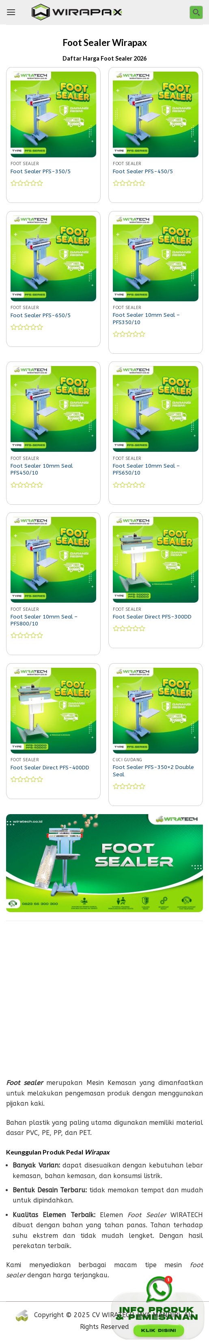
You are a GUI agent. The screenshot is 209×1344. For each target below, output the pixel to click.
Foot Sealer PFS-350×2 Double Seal (153, 771)
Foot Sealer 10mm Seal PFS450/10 (42, 469)
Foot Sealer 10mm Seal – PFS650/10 (146, 469)
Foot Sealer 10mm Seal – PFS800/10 (44, 620)
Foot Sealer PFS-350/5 (41, 171)
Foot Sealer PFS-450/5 (143, 171)
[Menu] (11, 12)
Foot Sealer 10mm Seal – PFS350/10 (146, 318)
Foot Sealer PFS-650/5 (41, 315)
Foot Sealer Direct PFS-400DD (50, 767)
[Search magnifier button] (196, 12)
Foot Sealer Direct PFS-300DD (152, 616)
